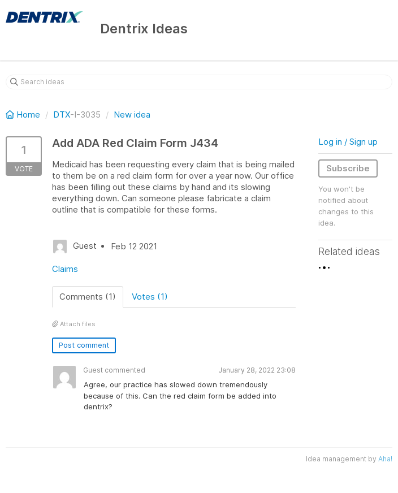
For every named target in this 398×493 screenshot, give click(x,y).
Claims (65, 268)
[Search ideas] (199, 82)
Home (24, 114)
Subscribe (348, 168)
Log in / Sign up (348, 141)
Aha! (385, 459)
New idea (132, 114)
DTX (61, 114)
